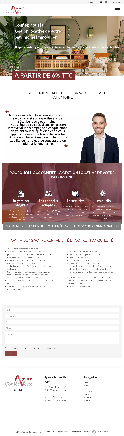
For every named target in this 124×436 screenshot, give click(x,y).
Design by (102, 432)
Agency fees (63, 431)
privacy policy (36, 348)
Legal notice (51, 431)
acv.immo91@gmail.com (57, 400)
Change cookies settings (80, 431)
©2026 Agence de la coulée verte (29, 432)
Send (11, 353)
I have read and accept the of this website (31, 348)
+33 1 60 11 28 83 (55, 397)
